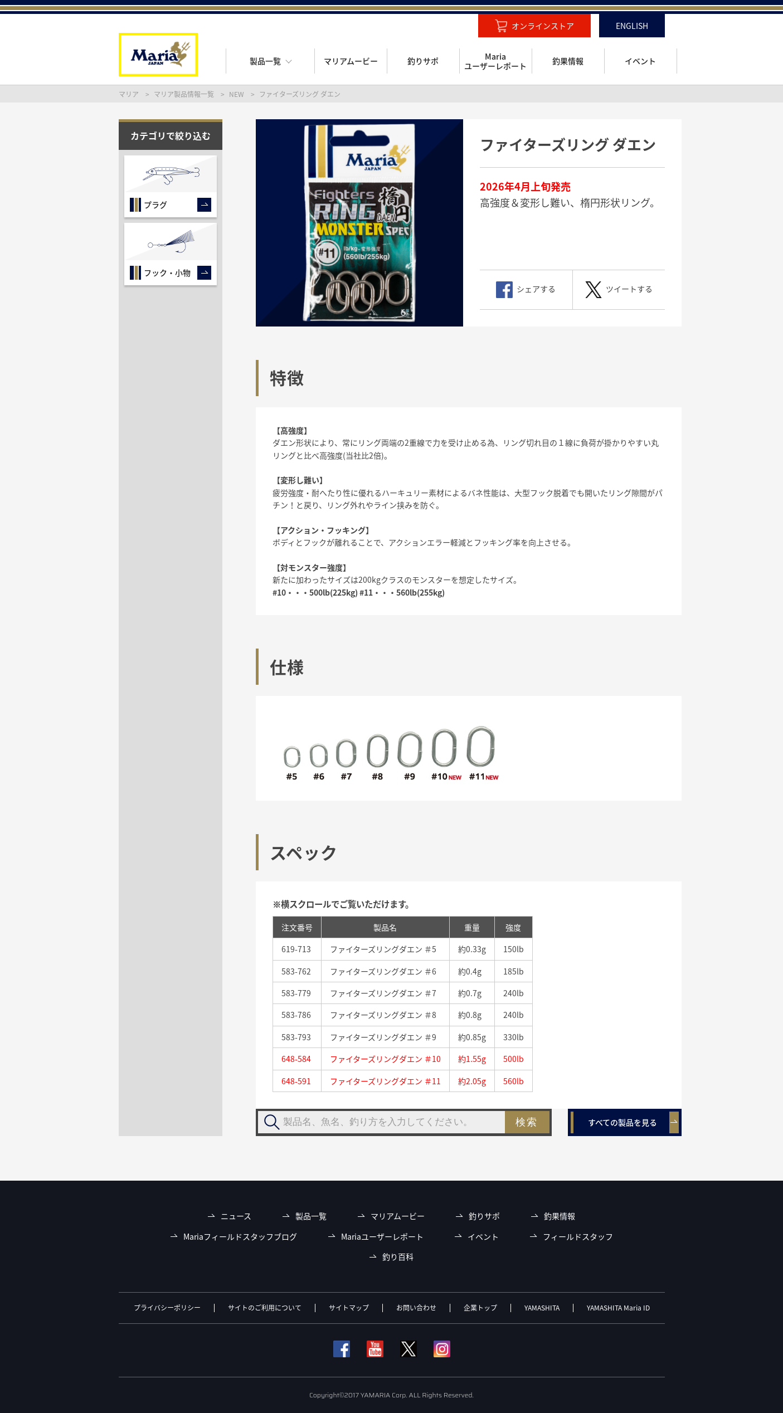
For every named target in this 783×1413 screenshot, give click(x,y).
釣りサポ (484, 1216)
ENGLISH (632, 25)
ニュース (236, 1216)
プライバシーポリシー (167, 1308)
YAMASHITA (542, 1308)
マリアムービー (398, 1216)
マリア (129, 94)
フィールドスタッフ (578, 1236)
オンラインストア (543, 25)
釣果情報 (559, 1216)
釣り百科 (398, 1256)
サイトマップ (349, 1308)
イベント (483, 1236)
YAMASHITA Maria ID (618, 1308)
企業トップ (480, 1308)
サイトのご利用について (264, 1308)
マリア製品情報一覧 (184, 94)
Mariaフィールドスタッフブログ (240, 1236)
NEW (236, 94)
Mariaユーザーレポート (382, 1236)
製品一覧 (311, 1216)
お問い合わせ (416, 1308)
